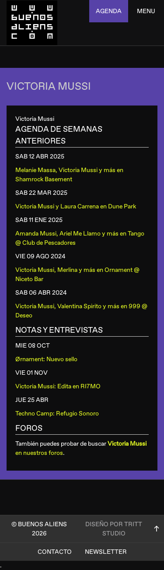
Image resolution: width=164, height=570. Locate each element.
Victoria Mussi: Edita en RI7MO (58, 386)
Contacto (55, 552)
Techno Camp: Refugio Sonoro (57, 413)
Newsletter (106, 552)
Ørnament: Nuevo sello (46, 359)
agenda (109, 11)
